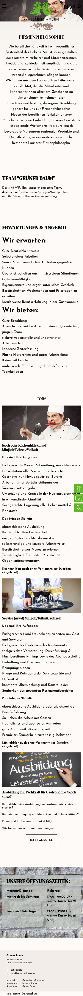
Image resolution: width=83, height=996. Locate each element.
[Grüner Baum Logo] (41, 10)
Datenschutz (30, 993)
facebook (10, 980)
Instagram (11, 983)
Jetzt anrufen (41, 840)
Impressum (13, 993)
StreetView (11, 986)
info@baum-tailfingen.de (23, 973)
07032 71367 (16, 970)
